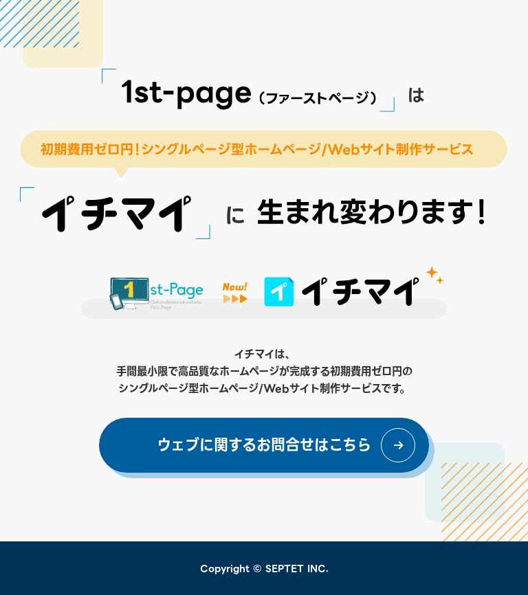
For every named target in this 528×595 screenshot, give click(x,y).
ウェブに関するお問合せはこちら (264, 445)
